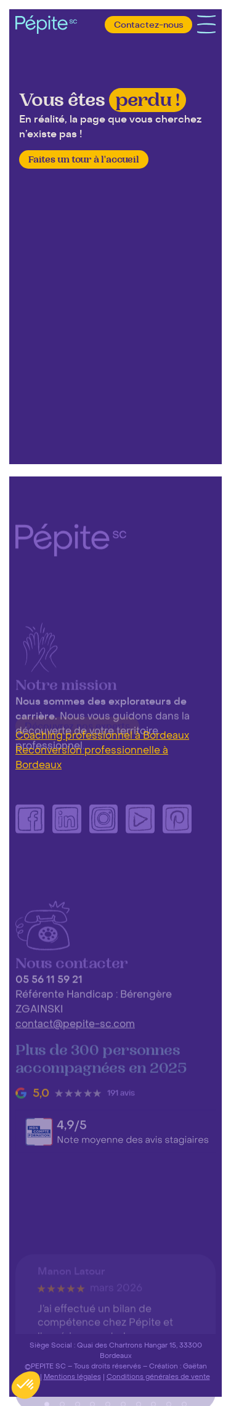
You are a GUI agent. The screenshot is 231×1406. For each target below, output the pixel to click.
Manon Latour (71, 1318)
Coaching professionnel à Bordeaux (102, 735)
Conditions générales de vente (158, 1376)
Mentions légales (72, 1376)
